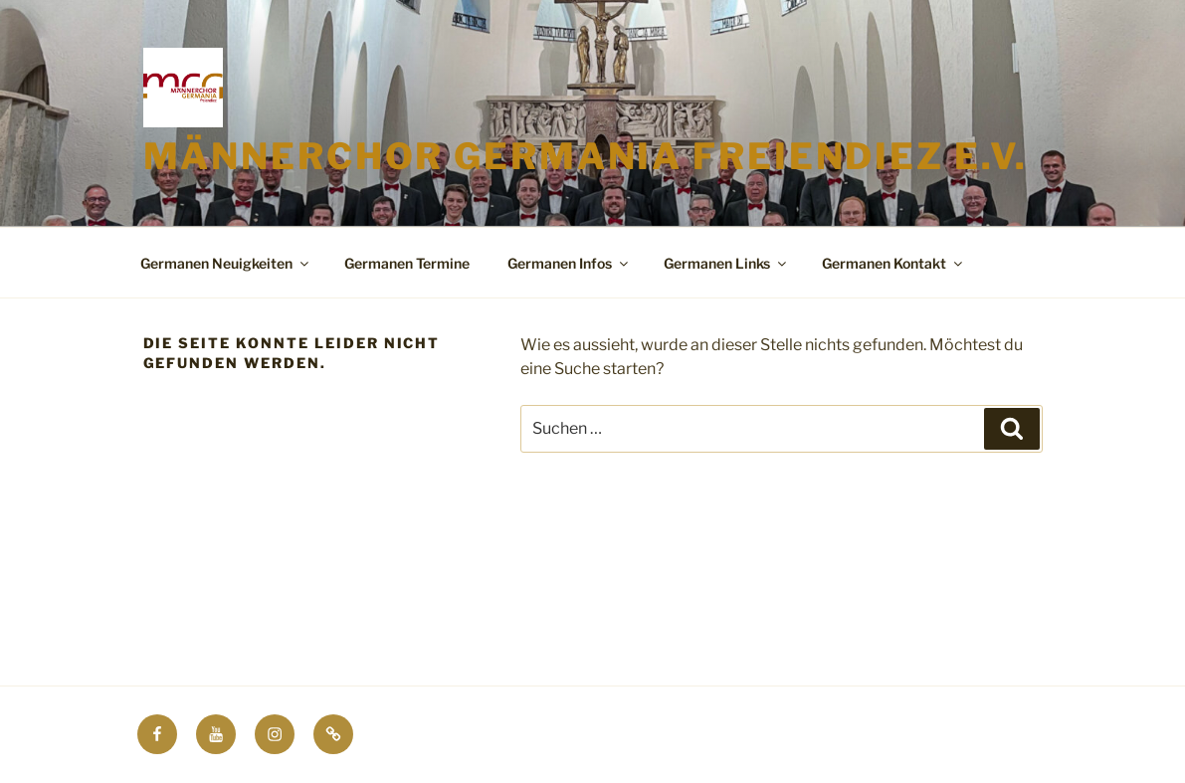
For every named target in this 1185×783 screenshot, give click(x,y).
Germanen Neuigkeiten (225, 263)
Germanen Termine (407, 263)
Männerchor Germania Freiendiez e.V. (586, 156)
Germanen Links (726, 263)
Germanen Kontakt (893, 263)
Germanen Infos (569, 263)
